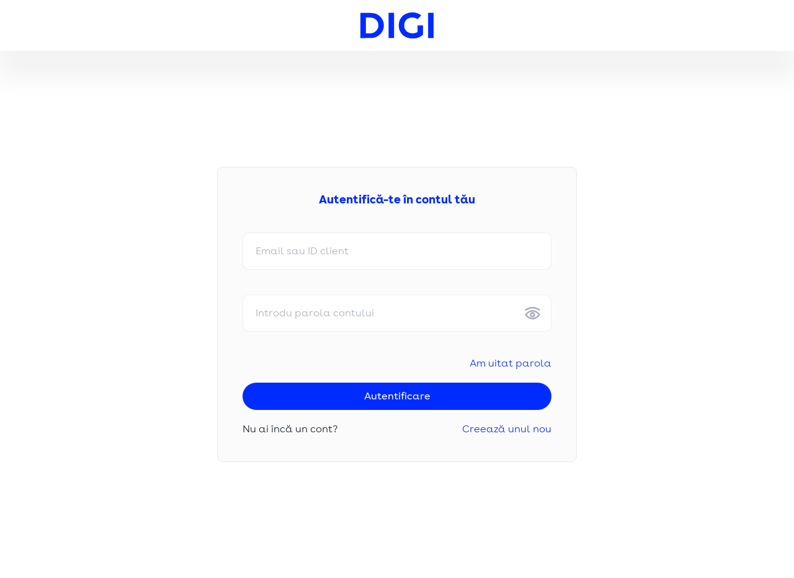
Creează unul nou (506, 429)
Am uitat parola (510, 363)
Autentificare (397, 396)
